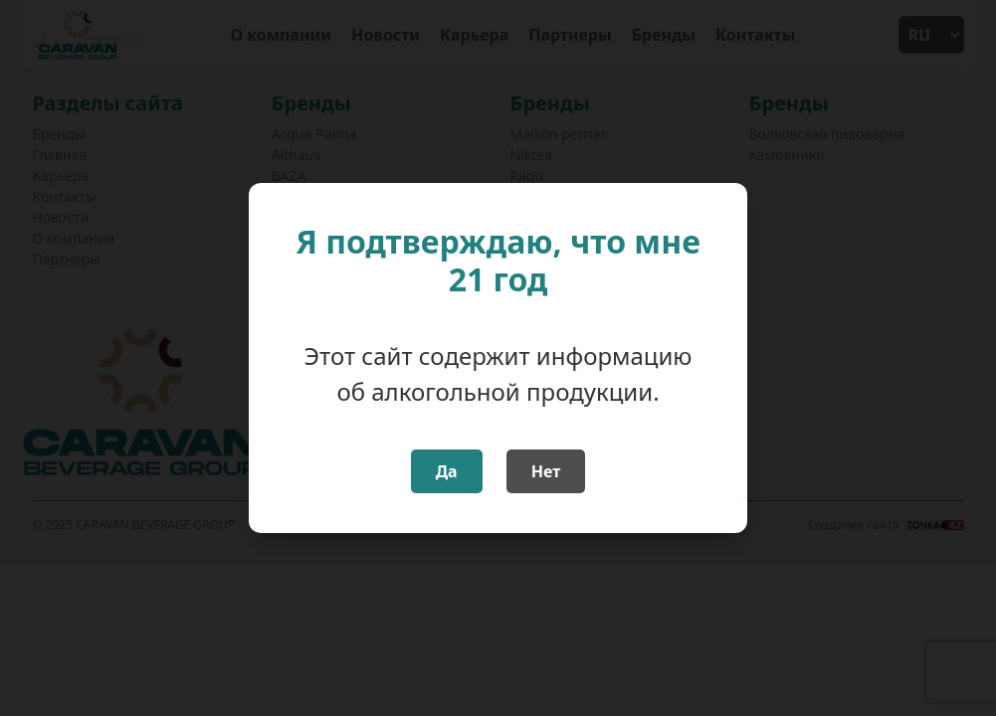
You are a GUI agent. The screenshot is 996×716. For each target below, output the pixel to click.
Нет (546, 471)
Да (447, 471)
